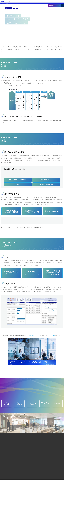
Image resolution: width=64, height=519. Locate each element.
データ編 (53, 374)
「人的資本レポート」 (31, 374)
